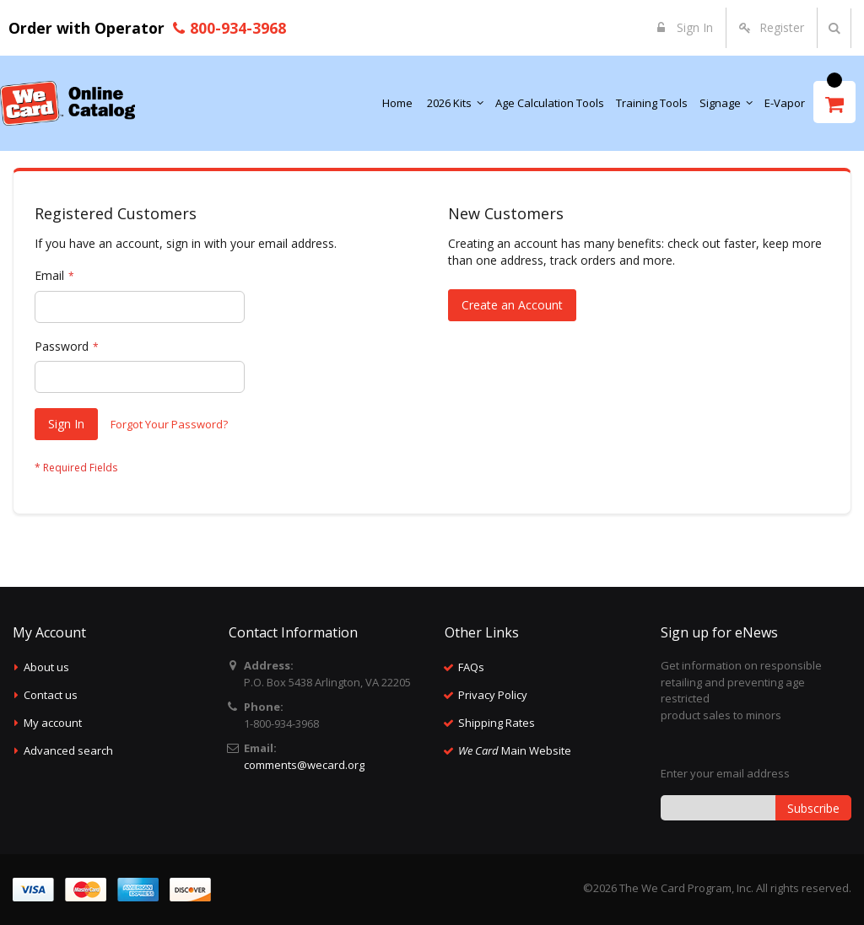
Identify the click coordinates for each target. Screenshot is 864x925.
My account (53, 722)
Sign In (693, 27)
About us (46, 667)
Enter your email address (725, 773)
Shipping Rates (496, 722)
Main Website (514, 750)
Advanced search (68, 750)
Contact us (51, 694)
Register (781, 27)
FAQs (471, 667)
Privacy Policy (492, 694)
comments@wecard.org (304, 764)
